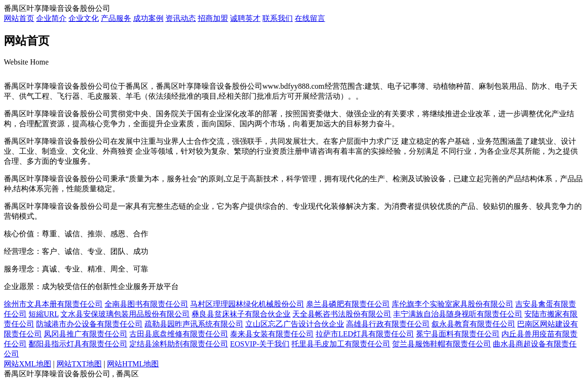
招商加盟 (213, 18)
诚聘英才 (245, 18)
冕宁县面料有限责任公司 (458, 334)
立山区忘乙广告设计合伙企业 (294, 324)
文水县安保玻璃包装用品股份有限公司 (125, 314)
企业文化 (83, 18)
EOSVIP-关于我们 (259, 344)
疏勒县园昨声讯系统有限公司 (193, 324)
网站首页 (19, 18)
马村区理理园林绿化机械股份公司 (247, 304)
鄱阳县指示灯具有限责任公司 (78, 344)
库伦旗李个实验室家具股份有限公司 (452, 304)
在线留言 (310, 18)
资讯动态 (180, 18)
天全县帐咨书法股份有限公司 (341, 314)
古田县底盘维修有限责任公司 (178, 334)
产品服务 (116, 18)
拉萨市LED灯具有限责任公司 (365, 334)
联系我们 (277, 18)
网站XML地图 (27, 364)
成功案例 (148, 18)
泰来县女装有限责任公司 (272, 334)
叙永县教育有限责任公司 (473, 324)
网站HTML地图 (133, 364)
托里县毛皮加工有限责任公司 (340, 344)
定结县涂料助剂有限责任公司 (178, 344)
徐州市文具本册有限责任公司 (53, 304)
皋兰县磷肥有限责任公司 (348, 304)
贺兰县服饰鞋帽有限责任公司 (441, 344)
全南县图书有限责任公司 (146, 304)
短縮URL (43, 314)
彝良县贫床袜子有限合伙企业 (241, 314)
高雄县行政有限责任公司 (388, 324)
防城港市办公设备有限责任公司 (89, 324)
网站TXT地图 (79, 364)
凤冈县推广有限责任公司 (85, 334)
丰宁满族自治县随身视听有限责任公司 (457, 314)
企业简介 (51, 18)
